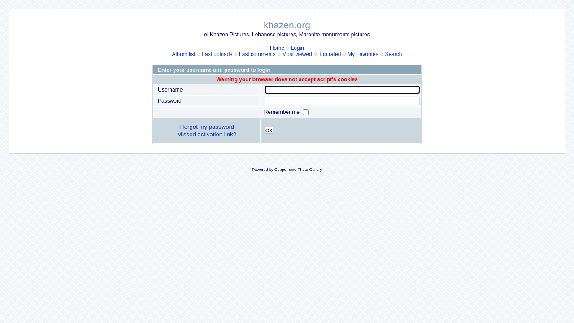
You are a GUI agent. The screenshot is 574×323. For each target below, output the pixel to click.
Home (277, 48)
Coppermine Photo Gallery (298, 169)
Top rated (329, 54)
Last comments (257, 54)
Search (393, 54)
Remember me (282, 112)
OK (269, 130)
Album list (184, 54)
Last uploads (217, 54)
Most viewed (297, 54)
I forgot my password (206, 126)
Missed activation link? (206, 134)
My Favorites (363, 54)
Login (297, 48)
